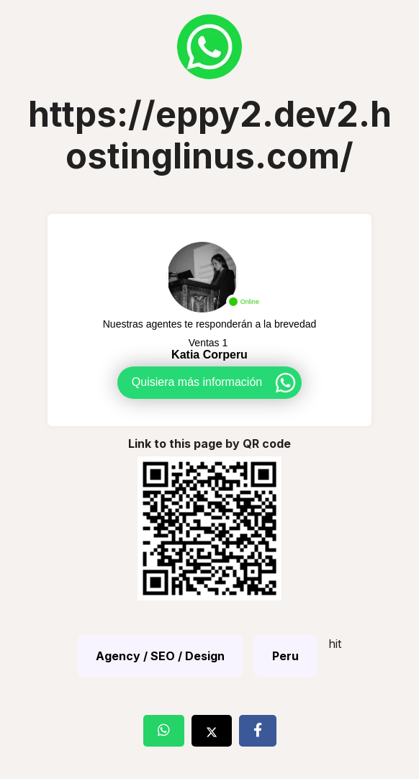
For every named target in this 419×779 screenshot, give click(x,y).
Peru (285, 656)
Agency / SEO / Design (160, 656)
